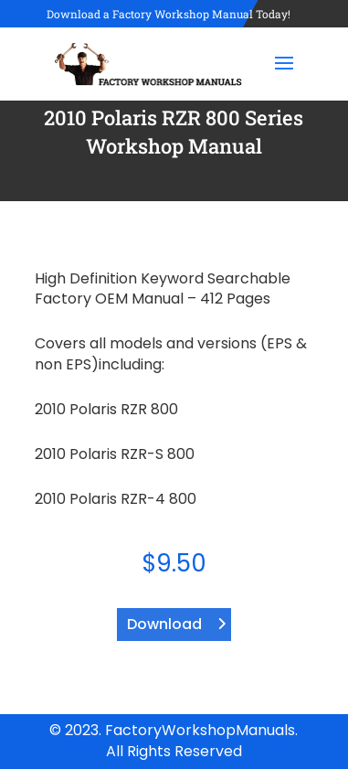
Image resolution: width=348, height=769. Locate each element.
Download (164, 624)
